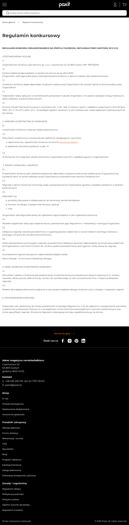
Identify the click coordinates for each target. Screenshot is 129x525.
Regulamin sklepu (11, 489)
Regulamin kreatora (12, 510)
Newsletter (8, 449)
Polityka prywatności (13, 494)
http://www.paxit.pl (68, 142)
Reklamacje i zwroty (12, 438)
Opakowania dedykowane (15, 409)
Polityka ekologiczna (13, 404)
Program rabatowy (11, 459)
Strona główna (8, 22)
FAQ (4, 443)
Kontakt (7, 377)
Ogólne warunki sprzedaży (16, 505)
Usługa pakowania (11, 470)
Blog (4, 454)
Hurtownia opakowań (13, 414)
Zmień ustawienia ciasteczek (16, 521)
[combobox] (64, 13)
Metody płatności (11, 428)
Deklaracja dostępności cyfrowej (19, 475)
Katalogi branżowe (11, 465)
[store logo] (64, 5)
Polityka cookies (10, 499)
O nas (5, 398)
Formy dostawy (10, 433)
